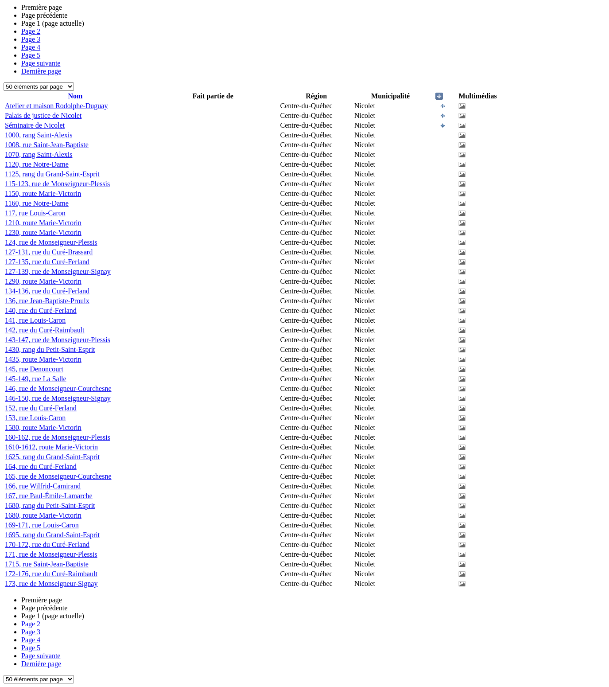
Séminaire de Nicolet (35, 125)
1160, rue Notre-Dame (37, 203)
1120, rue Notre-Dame (37, 164)
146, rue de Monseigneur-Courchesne (58, 388)
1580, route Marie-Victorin (43, 427)
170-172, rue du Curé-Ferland (47, 544)
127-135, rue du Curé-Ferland (47, 261)
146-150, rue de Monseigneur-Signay (58, 398)
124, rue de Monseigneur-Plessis (51, 242)
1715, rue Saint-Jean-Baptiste (47, 564)
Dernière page (41, 71)
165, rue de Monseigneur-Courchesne (58, 476)
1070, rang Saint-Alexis (38, 154)
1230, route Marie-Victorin (43, 232)
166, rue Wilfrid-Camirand (43, 486)
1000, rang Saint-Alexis (38, 135)
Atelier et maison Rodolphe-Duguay (56, 105)
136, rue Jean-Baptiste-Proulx (47, 300)
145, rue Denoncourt (34, 369)
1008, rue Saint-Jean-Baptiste (47, 144)
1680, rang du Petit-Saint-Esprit (50, 505)
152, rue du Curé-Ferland (41, 408)
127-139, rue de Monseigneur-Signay (58, 271)
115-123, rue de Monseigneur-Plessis (57, 183)
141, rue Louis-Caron (35, 320)
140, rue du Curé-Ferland (41, 310)
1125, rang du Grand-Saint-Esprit (52, 174)
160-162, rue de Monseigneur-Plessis (57, 437)
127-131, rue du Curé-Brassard (49, 252)
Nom (75, 96)
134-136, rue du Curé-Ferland (47, 291)
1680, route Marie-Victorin (43, 515)
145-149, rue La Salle (35, 379)
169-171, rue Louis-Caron (42, 525)
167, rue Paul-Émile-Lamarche (49, 496)
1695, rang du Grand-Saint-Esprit (52, 535)
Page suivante (40, 63)
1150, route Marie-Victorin (43, 193)
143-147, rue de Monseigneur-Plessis (57, 340)
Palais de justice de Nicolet (43, 115)
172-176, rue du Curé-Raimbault (51, 574)
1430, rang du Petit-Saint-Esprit (50, 349)
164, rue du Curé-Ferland (41, 466)
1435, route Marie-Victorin (43, 359)
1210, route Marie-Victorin (43, 222)
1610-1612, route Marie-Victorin (51, 447)
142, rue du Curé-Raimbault (45, 330)
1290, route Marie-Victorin (43, 281)
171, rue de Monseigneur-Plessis (51, 554)
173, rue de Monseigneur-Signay (51, 583)
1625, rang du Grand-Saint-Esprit (52, 457)
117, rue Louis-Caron (35, 213)
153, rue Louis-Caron (35, 418)
